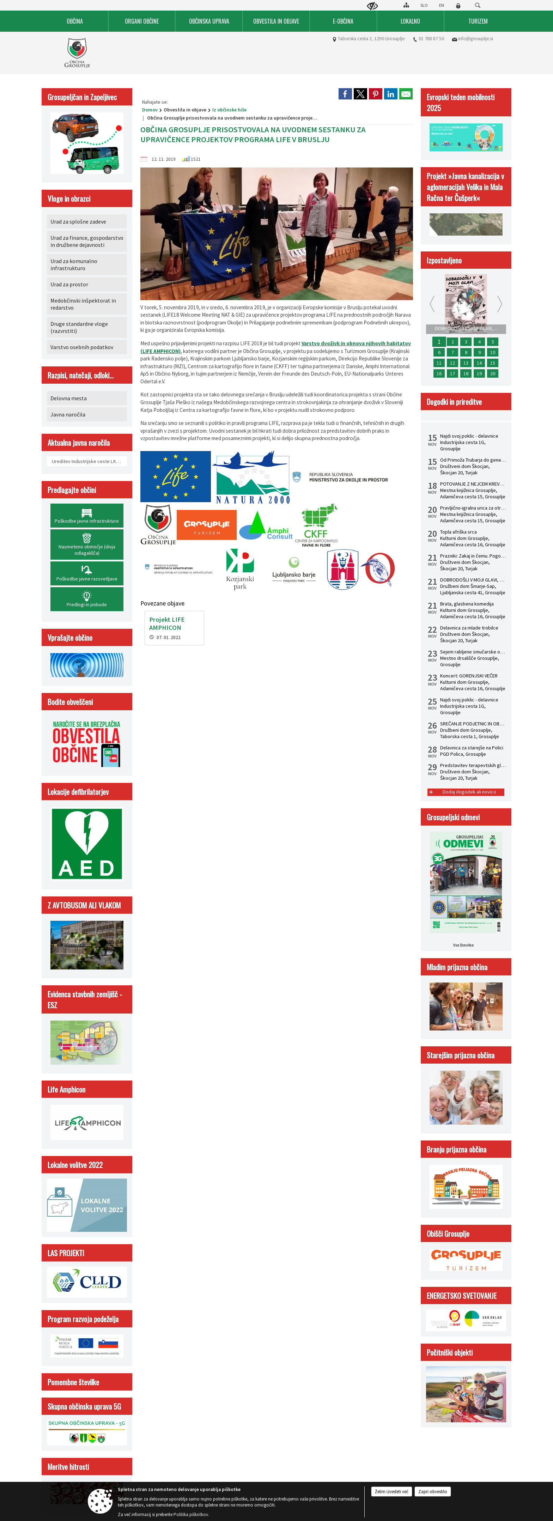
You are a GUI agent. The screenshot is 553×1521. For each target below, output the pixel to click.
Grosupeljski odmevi (453, 816)
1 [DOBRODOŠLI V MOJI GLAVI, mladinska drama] (439, 342)
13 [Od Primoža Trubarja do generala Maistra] (465, 363)
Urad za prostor (69, 284)
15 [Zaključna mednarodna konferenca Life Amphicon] (492, 363)
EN (441, 5)
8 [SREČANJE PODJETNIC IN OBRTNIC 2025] (466, 352)
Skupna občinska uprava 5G (84, 1406)
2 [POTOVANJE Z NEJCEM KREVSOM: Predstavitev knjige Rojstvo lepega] (452, 342)
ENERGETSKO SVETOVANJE (462, 1295)
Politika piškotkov (191, 1514)
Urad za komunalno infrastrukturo (73, 264)
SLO (424, 5)
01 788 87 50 (431, 38)
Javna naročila (67, 414)
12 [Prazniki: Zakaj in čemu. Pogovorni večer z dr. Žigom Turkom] (452, 363)
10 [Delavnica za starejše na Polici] (492, 352)
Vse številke (463, 945)
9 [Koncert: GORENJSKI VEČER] (479, 352)
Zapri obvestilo (432, 1492)
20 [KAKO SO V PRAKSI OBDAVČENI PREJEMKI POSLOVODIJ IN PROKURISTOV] (492, 373)
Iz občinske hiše (229, 110)
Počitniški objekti (450, 1352)
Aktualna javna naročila (79, 442)
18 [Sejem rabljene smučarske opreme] (465, 373)
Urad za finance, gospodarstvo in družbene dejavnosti (86, 241)
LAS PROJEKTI (66, 1252)
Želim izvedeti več (391, 1492)
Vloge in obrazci (69, 198)
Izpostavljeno (444, 260)
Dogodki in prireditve (454, 401)
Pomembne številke (73, 1381)
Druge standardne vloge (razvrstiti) (79, 327)
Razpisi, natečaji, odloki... (81, 375)
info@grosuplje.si (475, 38)
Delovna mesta (68, 398)
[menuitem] (75, 21)
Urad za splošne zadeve (78, 221)
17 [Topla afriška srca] (452, 373)
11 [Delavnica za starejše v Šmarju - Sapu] (439, 363)
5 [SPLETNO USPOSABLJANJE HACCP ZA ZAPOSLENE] (493, 342)
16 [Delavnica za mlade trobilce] (439, 373)
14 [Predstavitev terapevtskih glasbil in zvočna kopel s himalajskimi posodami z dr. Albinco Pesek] (479, 363)
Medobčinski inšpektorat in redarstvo (83, 304)
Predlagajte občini (72, 489)
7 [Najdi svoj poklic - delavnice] (452, 352)
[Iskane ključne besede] (471, 5)
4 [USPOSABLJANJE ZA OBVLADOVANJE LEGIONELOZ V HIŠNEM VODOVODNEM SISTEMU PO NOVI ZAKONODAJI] (479, 342)
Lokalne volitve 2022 (75, 1164)
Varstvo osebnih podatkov (81, 347)
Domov (150, 110)
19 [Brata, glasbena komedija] (479, 373)
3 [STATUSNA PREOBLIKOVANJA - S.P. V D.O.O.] (466, 342)
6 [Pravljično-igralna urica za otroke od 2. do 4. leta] (439, 352)
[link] (345, 93)
